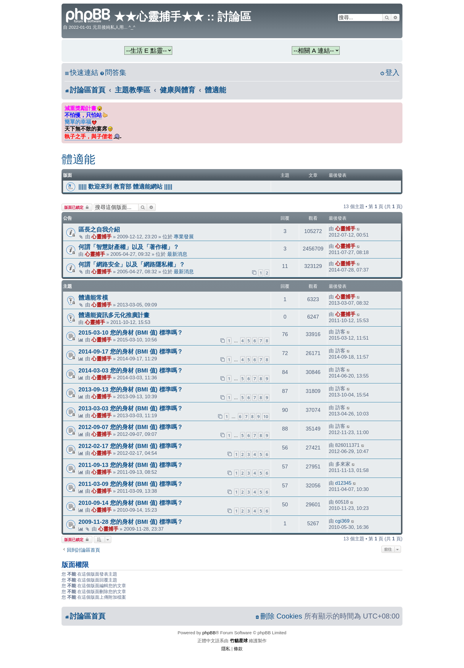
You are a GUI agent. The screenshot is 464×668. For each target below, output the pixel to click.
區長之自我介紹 (99, 229)
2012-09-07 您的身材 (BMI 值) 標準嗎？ (130, 427)
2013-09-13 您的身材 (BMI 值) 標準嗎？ (130, 389)
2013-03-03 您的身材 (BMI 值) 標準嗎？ (130, 408)
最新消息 (177, 254)
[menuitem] (113, 73)
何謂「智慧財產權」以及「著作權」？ (128, 247)
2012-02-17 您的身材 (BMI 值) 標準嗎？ (130, 446)
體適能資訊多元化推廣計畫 (113, 315)
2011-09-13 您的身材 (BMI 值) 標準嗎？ (130, 465)
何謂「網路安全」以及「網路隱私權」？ (131, 264)
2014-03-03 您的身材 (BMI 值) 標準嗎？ (130, 370)
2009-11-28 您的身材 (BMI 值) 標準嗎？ (130, 521)
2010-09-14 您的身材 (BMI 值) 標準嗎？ (130, 503)
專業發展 (184, 236)
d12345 (343, 483)
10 (265, 416)
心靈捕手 (101, 236)
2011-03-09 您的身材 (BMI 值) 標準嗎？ (130, 484)
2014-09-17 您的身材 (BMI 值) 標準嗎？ (130, 351)
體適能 (78, 159)
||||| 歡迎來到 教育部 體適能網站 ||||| (125, 186)
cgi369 (342, 521)
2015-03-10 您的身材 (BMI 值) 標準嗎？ (130, 332)
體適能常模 (93, 297)
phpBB (209, 632)
